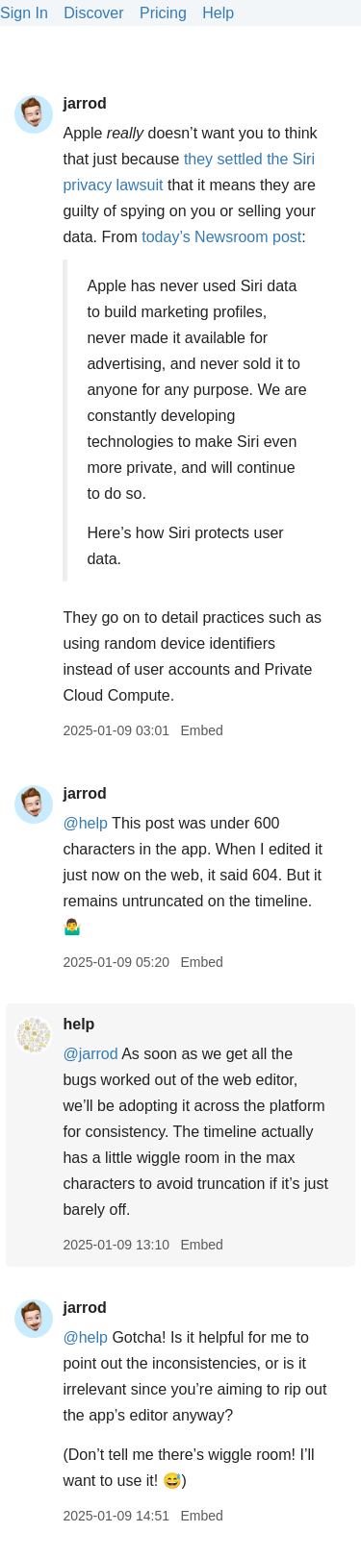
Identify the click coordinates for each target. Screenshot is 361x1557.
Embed (201, 730)
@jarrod (90, 1054)
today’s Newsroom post (221, 237)
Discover (93, 13)
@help (85, 823)
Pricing (163, 13)
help (78, 1024)
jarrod (84, 103)
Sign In (24, 13)
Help (218, 13)
